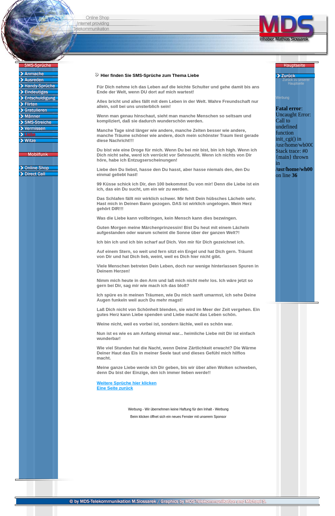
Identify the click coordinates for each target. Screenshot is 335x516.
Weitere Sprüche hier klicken (127, 382)
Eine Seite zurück (115, 388)
